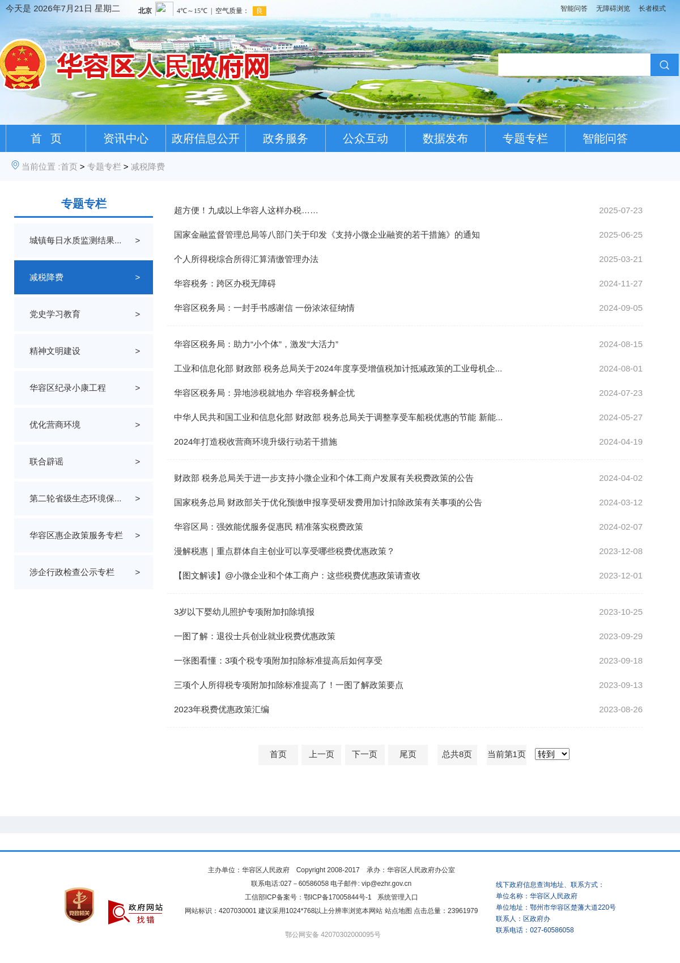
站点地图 (398, 911)
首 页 (46, 138)
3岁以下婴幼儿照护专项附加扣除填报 (244, 611)
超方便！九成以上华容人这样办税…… (246, 210)
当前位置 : (41, 166)
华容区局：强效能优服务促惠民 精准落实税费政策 (268, 526)
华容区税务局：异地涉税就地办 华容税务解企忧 (264, 393)
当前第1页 (506, 754)
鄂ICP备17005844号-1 (338, 897)
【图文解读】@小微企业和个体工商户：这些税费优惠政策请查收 (297, 575)
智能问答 (574, 8)
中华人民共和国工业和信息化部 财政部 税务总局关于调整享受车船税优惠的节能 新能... (338, 417)
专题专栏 (525, 138)
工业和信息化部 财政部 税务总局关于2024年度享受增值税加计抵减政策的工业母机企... (338, 368)
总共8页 (457, 754)
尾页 (408, 754)
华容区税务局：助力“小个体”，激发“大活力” (256, 344)
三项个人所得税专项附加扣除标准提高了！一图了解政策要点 (288, 685)
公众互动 (365, 138)
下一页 (364, 754)
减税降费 (148, 166)
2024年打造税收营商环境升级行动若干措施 (255, 441)
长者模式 (652, 8)
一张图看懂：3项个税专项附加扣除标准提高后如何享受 (278, 660)
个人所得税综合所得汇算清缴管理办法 (246, 259)
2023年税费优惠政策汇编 (221, 709)
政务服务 (285, 138)
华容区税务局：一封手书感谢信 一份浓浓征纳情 (264, 307)
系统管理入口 (397, 897)
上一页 (321, 754)
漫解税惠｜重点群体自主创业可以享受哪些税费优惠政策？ (284, 551)
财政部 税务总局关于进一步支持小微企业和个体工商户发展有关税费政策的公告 (324, 478)
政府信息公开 (206, 138)
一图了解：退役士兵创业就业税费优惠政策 (254, 636)
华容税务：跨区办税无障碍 (225, 283)
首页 (69, 166)
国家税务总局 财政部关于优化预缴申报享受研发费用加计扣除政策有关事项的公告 (328, 502)
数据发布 (445, 138)
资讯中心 (125, 138)
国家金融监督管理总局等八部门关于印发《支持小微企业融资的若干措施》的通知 (327, 234)
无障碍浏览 (613, 8)
